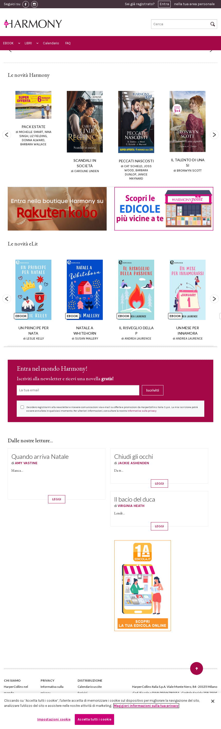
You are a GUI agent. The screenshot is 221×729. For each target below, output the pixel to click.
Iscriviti (152, 390)
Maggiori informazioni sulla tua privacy (146, 706)
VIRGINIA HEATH (131, 506)
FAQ (68, 43)
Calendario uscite (90, 687)
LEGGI (56, 499)
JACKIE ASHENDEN (133, 463)
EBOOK (8, 43)
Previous (7, 135)
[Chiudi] (212, 701)
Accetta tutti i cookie (94, 719)
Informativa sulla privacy (141, 410)
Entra (164, 4)
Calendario (51, 43)
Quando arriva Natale (40, 456)
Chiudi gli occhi (133, 456)
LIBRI (28, 43)
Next (214, 135)
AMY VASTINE (26, 463)
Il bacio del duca (134, 499)
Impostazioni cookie (53, 719)
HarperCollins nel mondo (16, 690)
